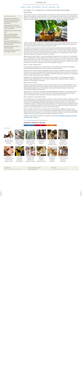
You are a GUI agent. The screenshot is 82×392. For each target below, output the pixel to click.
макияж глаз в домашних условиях (33, 120)
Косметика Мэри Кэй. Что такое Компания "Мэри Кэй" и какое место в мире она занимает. (12, 27)
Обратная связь (53, 167)
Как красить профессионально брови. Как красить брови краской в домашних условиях (12, 42)
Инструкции (52, 7)
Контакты (29, 167)
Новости (28, 7)
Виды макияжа (36, 7)
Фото (58, 7)
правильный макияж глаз (43, 120)
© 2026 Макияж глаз (7, 167)
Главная (23, 7)
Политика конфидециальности (32, 169)
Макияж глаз (41, 2)
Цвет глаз (45, 7)
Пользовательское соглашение (35, 167)
